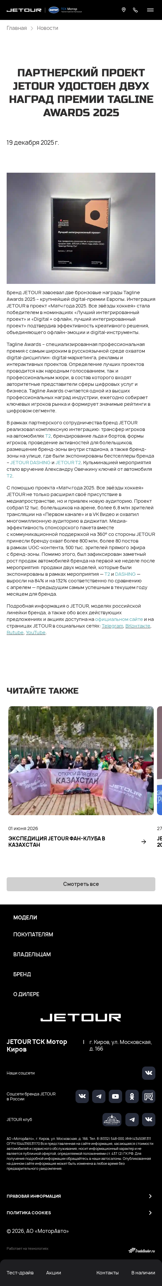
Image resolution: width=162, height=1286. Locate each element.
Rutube (15, 632)
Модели (25, 917)
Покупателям (33, 934)
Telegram (112, 626)
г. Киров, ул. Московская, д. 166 (120, 1045)
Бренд (22, 974)
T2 (9, 475)
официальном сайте (119, 619)
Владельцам (32, 954)
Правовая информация (34, 1196)
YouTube (36, 632)
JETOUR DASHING (30, 462)
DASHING (125, 574)
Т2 (48, 436)
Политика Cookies (29, 1213)
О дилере (26, 994)
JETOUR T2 (68, 462)
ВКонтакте (137, 626)
